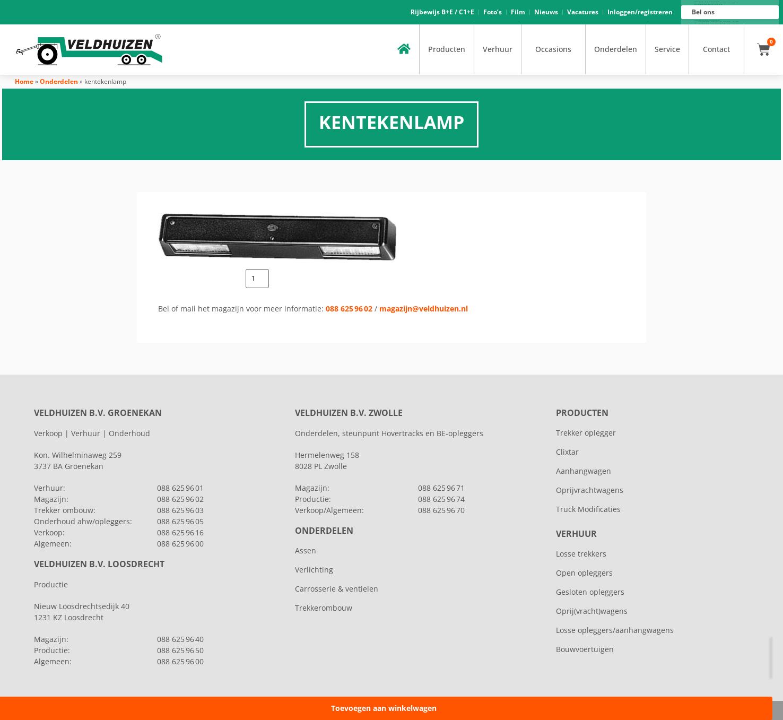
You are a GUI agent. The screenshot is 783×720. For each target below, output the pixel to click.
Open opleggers (584, 573)
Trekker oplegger (586, 433)
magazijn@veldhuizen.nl (423, 308)
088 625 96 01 (718, 3)
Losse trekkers (581, 554)
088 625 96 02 (349, 308)
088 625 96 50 (180, 650)
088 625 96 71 (441, 488)
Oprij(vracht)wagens (592, 611)
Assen (305, 550)
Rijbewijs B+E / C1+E (442, 11)
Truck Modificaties (588, 509)
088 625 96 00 (718, 24)
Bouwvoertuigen (585, 649)
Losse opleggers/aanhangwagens (615, 630)
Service (667, 49)
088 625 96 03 (180, 510)
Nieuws (546, 11)
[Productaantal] (257, 278)
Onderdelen (615, 49)
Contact (716, 49)
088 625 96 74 (441, 499)
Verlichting (314, 570)
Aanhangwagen (583, 471)
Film (518, 11)
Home (24, 81)
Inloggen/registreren (640, 11)
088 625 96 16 (718, 21)
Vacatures (582, 11)
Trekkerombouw (323, 608)
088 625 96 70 (441, 510)
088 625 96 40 (180, 639)
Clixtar (567, 452)
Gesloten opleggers (590, 592)
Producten (446, 49)
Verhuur (497, 49)
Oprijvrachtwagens (589, 490)
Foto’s (492, 11)
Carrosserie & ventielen (336, 589)
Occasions (553, 49)
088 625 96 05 (180, 521)
